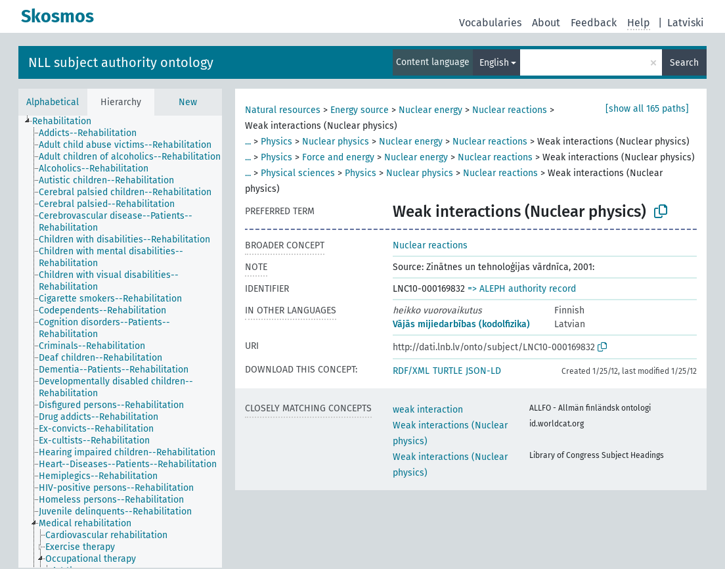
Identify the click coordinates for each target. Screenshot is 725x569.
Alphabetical (52, 102)
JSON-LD (483, 370)
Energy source (359, 110)
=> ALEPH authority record (522, 288)
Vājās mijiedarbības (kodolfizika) (461, 324)
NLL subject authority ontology (120, 62)
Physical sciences (298, 173)
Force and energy (338, 157)
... (248, 141)
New (188, 102)
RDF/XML (411, 370)
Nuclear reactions (509, 110)
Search (684, 62)
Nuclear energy (430, 110)
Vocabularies (490, 22)
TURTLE (447, 370)
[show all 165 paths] (647, 108)
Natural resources (282, 110)
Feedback (594, 22)
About (546, 22)
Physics (276, 141)
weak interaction (428, 409)
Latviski (685, 22)
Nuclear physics (335, 141)
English (494, 62)
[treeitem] (67, 121)
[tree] (120, 342)
